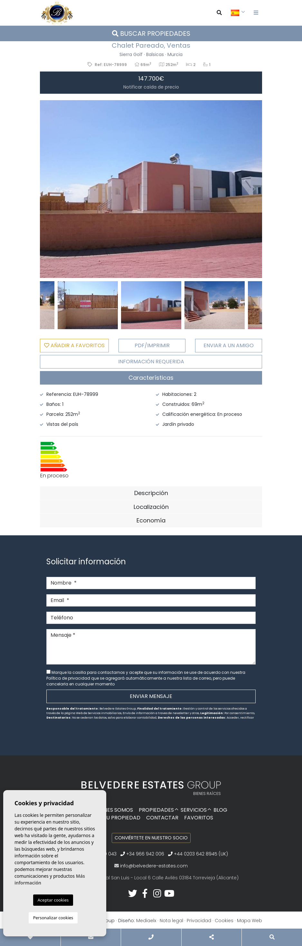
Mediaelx (146, 920)
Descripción (151, 493)
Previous (48, 189)
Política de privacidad (68, 678)
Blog (220, 810)
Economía (151, 520)
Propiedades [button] (156, 810)
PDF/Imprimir (152, 345)
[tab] (151, 378)
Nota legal (171, 920)
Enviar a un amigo (228, 345)
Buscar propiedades (151, 33)
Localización (151, 507)
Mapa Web (249, 920)
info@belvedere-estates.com (154, 866)
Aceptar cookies (53, 900)
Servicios (194, 810)
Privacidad (199, 920)
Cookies (224, 920)
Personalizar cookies (53, 918)
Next (254, 189)
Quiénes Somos (112, 810)
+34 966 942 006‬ (142, 854)
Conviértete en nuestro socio (151, 838)
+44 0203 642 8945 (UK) (198, 854)
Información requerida (151, 361)
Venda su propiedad (112, 817)
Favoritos (198, 817)
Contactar (162, 817)
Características (151, 378)
